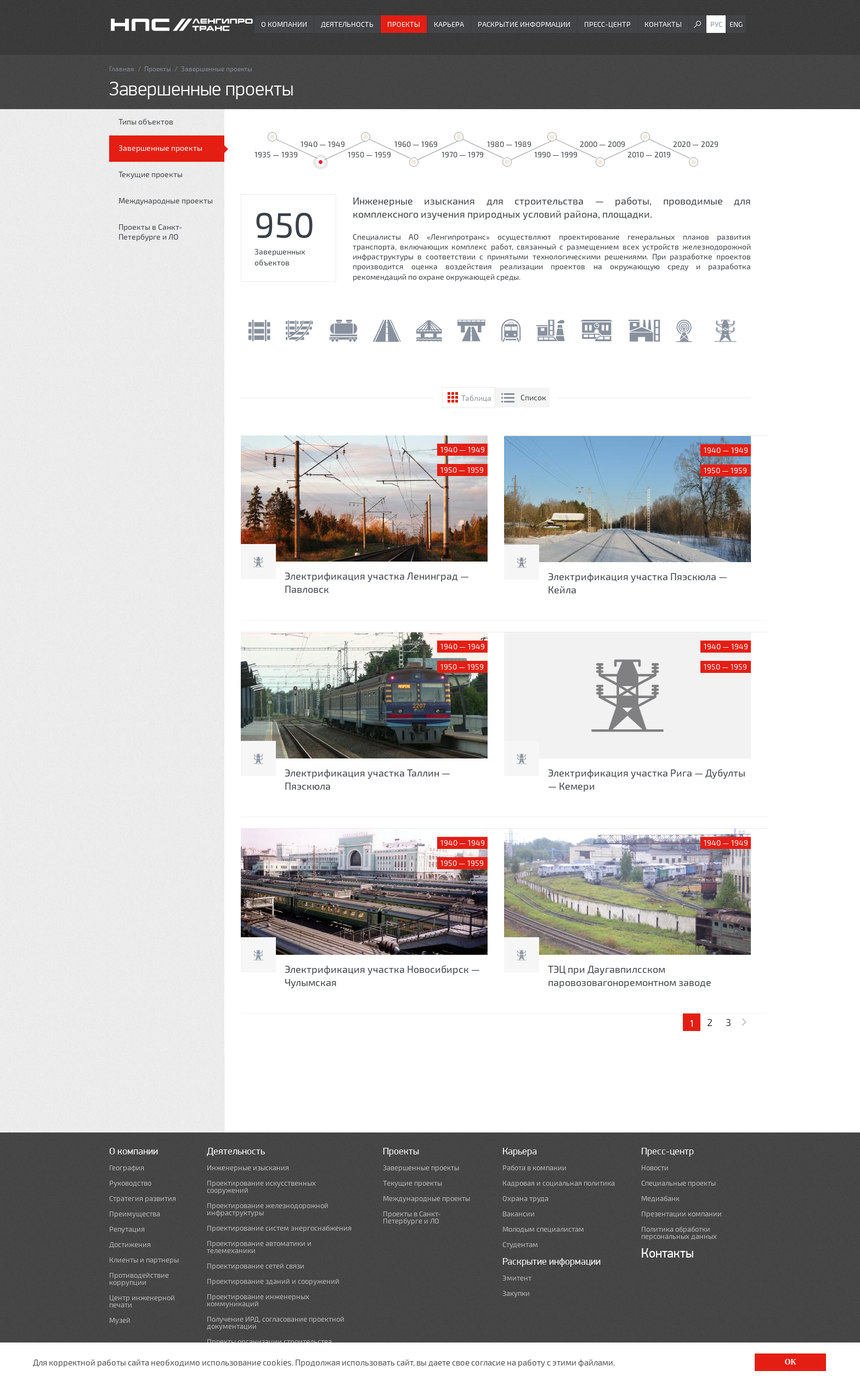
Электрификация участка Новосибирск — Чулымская (382, 975)
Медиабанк (660, 1198)
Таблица (476, 398)
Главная (121, 68)
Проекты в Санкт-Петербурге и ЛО (150, 231)
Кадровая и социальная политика (558, 1183)
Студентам (520, 1244)
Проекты (403, 24)
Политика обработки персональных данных (679, 1233)
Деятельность (347, 24)
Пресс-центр (607, 24)
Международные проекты (165, 200)
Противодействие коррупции (139, 1279)
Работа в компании (534, 1167)
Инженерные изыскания (248, 1167)
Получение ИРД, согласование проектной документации (275, 1323)
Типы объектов (145, 121)
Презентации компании (681, 1213)
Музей (120, 1320)
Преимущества (134, 1213)
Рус (716, 24)
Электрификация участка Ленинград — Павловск (377, 582)
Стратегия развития (142, 1198)
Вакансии (518, 1213)
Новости (655, 1167)
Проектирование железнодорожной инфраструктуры (268, 1209)
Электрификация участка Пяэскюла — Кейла (637, 583)
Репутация (127, 1229)
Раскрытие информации (524, 24)
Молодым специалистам (543, 1229)
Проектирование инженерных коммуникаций (258, 1300)
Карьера (449, 24)
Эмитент (516, 1278)
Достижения (130, 1244)
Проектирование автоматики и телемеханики (259, 1247)
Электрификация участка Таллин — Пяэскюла (367, 779)
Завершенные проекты (160, 147)
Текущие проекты (150, 174)
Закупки (516, 1293)
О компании (284, 24)
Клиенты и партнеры (144, 1260)
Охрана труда (525, 1198)
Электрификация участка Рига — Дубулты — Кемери (646, 779)
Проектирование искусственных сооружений (261, 1187)
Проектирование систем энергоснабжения (279, 1228)
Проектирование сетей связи (255, 1266)
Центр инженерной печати (142, 1301)
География (126, 1167)
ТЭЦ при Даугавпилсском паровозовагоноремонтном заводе (629, 975)
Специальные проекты (678, 1183)
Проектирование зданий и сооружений (273, 1281)
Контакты (663, 24)
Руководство (130, 1183)
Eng (736, 24)
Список (533, 397)
